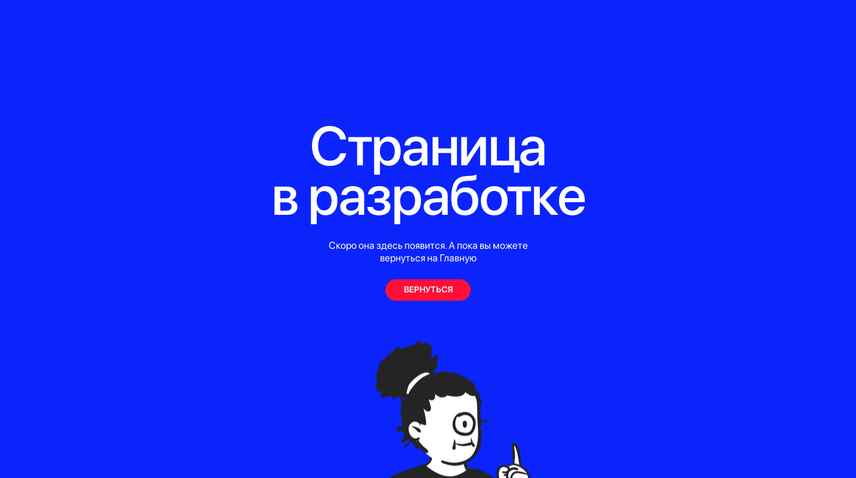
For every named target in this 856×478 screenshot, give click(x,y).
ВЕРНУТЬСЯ (428, 289)
